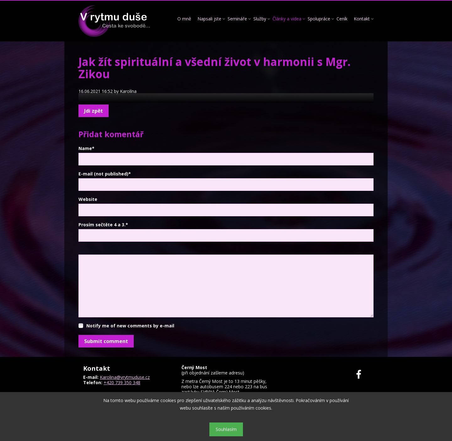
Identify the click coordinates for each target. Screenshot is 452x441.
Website (87, 199)
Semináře (237, 19)
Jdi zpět (93, 110)
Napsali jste (209, 19)
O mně (184, 19)
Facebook (362, 374)
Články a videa (286, 19)
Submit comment (106, 341)
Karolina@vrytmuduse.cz (125, 377)
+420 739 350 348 (122, 382)
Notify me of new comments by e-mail (130, 326)
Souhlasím (226, 429)
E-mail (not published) (104, 174)
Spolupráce (319, 19)
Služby (259, 19)
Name (86, 148)
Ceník (341, 19)
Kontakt (362, 19)
